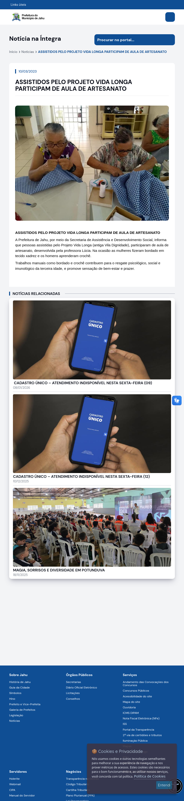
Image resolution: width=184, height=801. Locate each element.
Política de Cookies (149, 776)
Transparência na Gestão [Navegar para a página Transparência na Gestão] (82, 779)
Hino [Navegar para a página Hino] (12, 699)
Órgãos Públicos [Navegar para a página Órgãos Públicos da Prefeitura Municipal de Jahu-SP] (79, 675)
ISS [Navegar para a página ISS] (125, 724)
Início (13, 52)
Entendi (164, 785)
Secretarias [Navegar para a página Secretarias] (73, 682)
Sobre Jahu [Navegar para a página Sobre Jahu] (18, 675)
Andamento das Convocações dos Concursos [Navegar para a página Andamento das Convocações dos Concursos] (146, 683)
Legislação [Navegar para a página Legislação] (16, 715)
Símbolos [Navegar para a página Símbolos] (15, 693)
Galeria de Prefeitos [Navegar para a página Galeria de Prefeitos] (22, 710)
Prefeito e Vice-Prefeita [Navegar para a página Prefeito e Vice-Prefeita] (24, 704)
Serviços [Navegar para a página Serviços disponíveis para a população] (130, 675)
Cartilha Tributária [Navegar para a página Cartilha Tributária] (78, 790)
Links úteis (18, 5)
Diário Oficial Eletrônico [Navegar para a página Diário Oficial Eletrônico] (81, 687)
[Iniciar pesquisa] (169, 39)
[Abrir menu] (170, 17)
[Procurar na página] (129, 39)
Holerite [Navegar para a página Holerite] (14, 779)
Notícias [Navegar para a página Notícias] (14, 721)
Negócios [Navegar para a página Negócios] (73, 771)
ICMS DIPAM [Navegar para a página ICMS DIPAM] (131, 713)
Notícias (28, 52)
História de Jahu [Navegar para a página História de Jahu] (19, 682)
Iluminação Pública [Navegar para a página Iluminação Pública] (135, 741)
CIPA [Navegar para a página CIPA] (12, 790)
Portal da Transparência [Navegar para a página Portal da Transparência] (138, 730)
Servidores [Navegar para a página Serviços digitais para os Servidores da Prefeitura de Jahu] (18, 771)
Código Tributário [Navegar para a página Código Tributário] (77, 784)
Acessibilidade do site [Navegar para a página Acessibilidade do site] (137, 696)
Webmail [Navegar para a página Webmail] (15, 784)
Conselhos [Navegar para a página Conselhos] (73, 699)
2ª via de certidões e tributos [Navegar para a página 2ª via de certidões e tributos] (142, 735)
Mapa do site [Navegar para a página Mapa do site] (131, 702)
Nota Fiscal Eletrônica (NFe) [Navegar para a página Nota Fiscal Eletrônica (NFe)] (141, 718)
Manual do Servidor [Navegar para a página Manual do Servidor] (22, 795)
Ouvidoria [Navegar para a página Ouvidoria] (129, 707)
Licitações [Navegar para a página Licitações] (73, 693)
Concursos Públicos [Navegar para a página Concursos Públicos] (136, 691)
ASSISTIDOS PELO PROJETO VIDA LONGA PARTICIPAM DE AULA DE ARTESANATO (102, 52)
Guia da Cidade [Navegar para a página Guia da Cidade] (19, 687)
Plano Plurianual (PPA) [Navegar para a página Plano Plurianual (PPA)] (80, 795)
